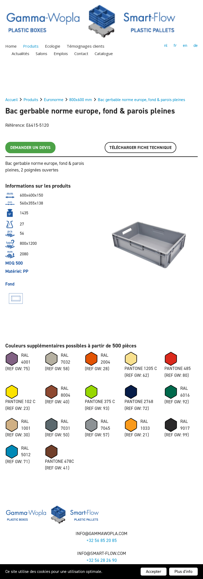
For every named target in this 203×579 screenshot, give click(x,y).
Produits (31, 46)
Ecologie (52, 46)
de (195, 45)
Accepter (153, 571)
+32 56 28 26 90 (101, 560)
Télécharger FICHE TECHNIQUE (140, 147)
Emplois (61, 53)
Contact (81, 53)
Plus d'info (183, 571)
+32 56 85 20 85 (101, 540)
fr (175, 45)
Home (11, 46)
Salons (41, 53)
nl (165, 45)
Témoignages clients (85, 46)
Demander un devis (30, 147)
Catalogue (104, 53)
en (185, 45)
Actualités (20, 53)
